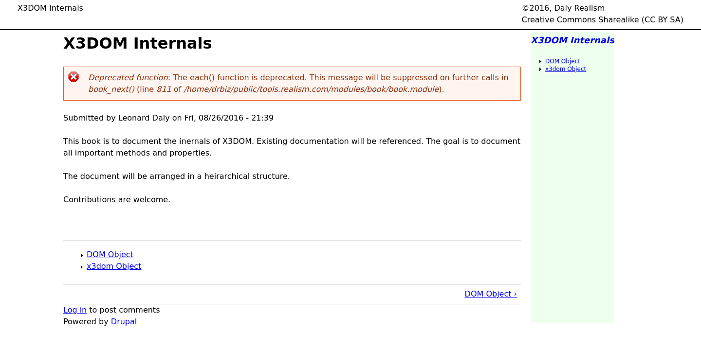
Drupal (124, 321)
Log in (75, 310)
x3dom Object (114, 266)
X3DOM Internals (572, 40)
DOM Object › (491, 293)
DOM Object (110, 254)
